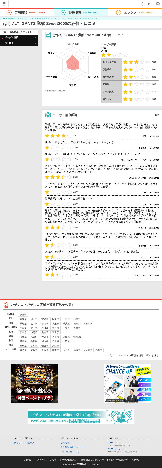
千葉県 (66, 323)
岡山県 (44, 341)
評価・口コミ (95, 18)
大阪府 (44, 337)
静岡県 (34, 332)
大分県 (66, 350)
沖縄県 (98, 350)
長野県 (77, 328)
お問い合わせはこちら (70, 451)
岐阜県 (23, 332)
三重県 (55, 332)
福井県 (55, 328)
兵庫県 (55, 337)
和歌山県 (77, 337)
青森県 (23, 319)
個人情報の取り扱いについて (73, 447)
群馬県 (44, 323)
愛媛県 (44, 345)
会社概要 (27, 460)
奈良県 (66, 337)
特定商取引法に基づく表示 (92, 460)
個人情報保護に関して (69, 460)
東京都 (77, 323)
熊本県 (55, 350)
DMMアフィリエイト (117, 449)
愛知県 (44, 332)
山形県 (66, 319)
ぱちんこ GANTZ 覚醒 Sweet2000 (74, 18)
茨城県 (23, 323)
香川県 (34, 345)
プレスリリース (40, 460)
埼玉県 (55, 323)
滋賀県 (23, 337)
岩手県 (34, 319)
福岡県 (23, 350)
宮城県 (44, 319)
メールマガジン (115, 442)
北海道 (23, 314)
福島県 (77, 319)
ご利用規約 (65, 443)
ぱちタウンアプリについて (24, 443)
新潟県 (23, 328)
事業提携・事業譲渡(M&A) (118, 460)
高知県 (55, 345)
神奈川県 (87, 323)
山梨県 (66, 328)
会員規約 (53, 460)
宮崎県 (77, 350)
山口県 (66, 341)
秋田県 (55, 319)
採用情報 (135, 460)
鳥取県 (23, 341)
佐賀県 (34, 350)
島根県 (34, 341)
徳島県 (23, 345)
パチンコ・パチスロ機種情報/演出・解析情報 (40, 18)
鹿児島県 (87, 350)
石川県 (44, 328)
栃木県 (34, 323)
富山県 (34, 328)
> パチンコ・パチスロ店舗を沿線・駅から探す (132, 355)
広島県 (55, 341)
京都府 (34, 337)
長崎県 (44, 350)
